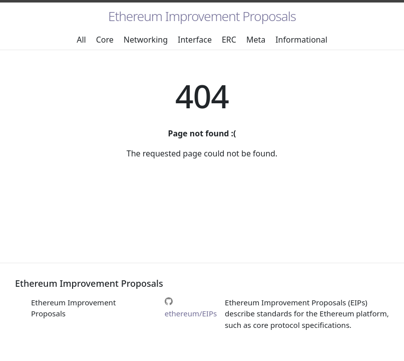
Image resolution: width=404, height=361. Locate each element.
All (81, 39)
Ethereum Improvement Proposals (202, 16)
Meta (255, 39)
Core (105, 39)
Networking (146, 39)
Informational (301, 39)
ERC (229, 39)
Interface (195, 39)
